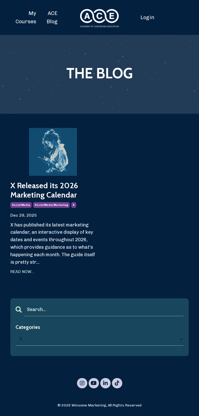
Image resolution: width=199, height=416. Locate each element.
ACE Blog (52, 17)
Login (147, 17)
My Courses (26, 17)
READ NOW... (22, 271)
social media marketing (51, 205)
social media (21, 205)
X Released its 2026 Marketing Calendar (44, 190)
